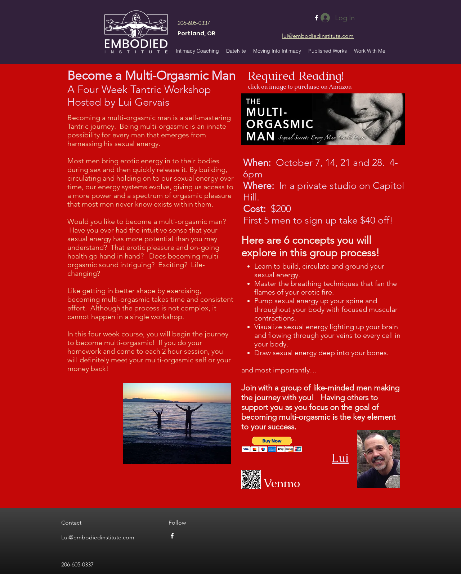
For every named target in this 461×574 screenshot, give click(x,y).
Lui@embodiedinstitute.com (97, 537)
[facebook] (172, 535)
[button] (327, 50)
